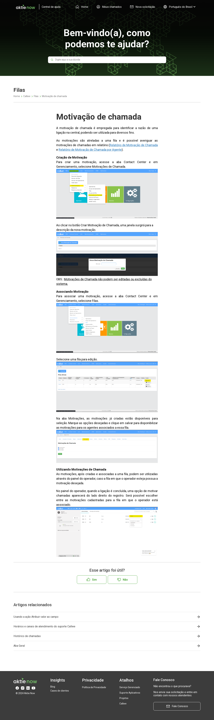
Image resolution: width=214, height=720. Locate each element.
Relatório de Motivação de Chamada (134, 145)
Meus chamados (109, 7)
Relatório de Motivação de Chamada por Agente (90, 149)
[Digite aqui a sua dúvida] (107, 59)
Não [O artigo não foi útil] (125, 579)
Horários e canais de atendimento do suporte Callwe (44, 626)
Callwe (26, 96)
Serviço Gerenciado (129, 687)
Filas (36, 96)
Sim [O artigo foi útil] (94, 579)
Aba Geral (19, 645)
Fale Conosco (177, 706)
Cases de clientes (59, 690)
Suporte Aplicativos (129, 692)
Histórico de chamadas (27, 636)
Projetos (123, 698)
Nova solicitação (142, 7)
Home (81, 7)
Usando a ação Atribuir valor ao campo (36, 616)
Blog (52, 686)
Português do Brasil (179, 7)
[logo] (37, 6)
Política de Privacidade (94, 687)
